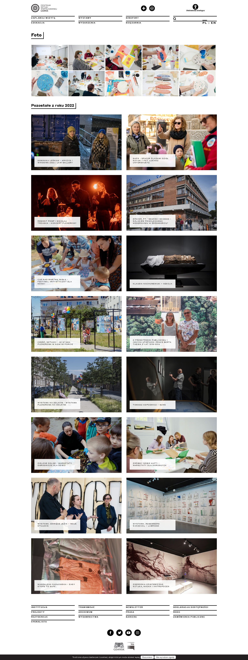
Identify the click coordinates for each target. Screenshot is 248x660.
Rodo (176, 612)
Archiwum (85, 612)
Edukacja (38, 23)
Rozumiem (147, 657)
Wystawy (84, 18)
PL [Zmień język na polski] (204, 22)
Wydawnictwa (88, 617)
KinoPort (132, 18)
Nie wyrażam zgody (165, 657)
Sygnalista (39, 622)
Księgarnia (133, 23)
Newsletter (134, 607)
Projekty (38, 612)
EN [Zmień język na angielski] (213, 22)
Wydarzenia (87, 23)
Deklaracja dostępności (190, 607)
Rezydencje (39, 617)
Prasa (130, 612)
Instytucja (39, 607)
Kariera (131, 617)
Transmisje (100, 607)
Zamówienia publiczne (195, 617)
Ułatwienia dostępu (195, 8)
